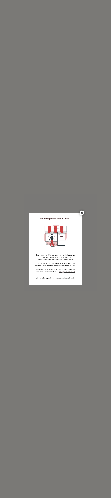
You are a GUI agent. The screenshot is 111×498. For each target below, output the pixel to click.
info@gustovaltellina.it (67, 272)
